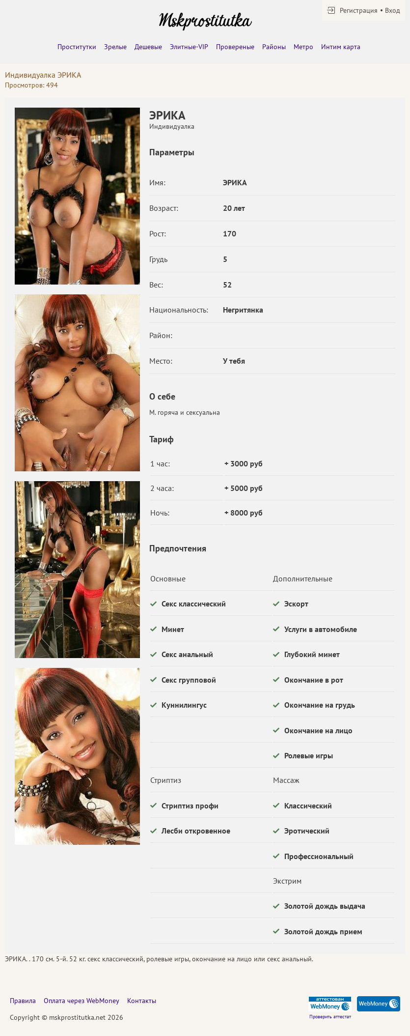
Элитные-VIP (189, 46)
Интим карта (340, 46)
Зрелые (115, 46)
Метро (303, 46)
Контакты (141, 1000)
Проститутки (76, 46)
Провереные (235, 46)
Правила (23, 1000)
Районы (274, 46)
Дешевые (148, 46)
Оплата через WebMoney (81, 1000)
